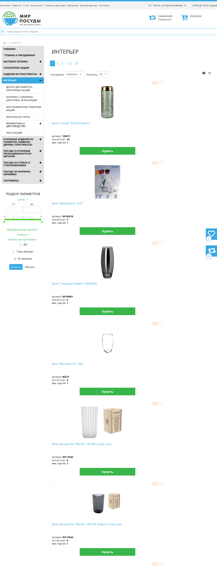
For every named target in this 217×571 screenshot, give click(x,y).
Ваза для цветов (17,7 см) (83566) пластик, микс (110, 365)
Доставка (174, 528)
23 (76, 63)
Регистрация (209, 5)
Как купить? (37, 5)
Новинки (9, 49)
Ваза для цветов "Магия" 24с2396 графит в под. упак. (110, 206)
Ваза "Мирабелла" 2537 (106, 124)
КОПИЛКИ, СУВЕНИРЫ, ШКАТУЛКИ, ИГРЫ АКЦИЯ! (21, 98)
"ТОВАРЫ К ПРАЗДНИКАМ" (20, 55)
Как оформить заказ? (181, 523)
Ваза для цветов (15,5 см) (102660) (152, 285)
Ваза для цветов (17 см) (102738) (67, 365)
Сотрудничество (131, 537)
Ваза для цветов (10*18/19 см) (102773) (149, 205)
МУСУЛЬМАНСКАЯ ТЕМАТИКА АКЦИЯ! (23, 108)
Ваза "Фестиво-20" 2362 (193, 123)
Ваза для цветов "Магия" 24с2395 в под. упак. (68, 205)
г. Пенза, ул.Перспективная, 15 (167, 5)
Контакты (104, 5)
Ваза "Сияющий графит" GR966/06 (151, 124)
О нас (26, 5)
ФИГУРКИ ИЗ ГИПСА (18, 117)
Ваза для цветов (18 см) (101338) (193, 365)
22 (70, 63)
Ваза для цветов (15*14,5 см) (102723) (194, 285)
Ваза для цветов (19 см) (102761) (151, 445)
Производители (88, 5)
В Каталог (5, 5)
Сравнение (162, 17)
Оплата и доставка (55, 5)
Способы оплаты (179, 533)
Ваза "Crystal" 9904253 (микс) (66, 124)
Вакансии (73, 5)
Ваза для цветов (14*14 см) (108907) (67, 285)
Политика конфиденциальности (187, 542)
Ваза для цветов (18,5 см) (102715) (110, 445)
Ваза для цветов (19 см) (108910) (193, 445)
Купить (69, 151)
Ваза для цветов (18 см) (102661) (67, 445)
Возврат (174, 537)
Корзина (191, 17)
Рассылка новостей (86, 545)
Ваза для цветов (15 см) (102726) (109, 285)
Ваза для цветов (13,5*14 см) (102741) (194, 205)
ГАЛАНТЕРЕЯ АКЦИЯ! (16, 67)
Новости (16, 5)
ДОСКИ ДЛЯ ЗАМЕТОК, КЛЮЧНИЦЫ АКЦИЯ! (19, 88)
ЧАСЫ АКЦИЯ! (14, 132)
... (66, 63)
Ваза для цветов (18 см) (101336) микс (151, 365)
